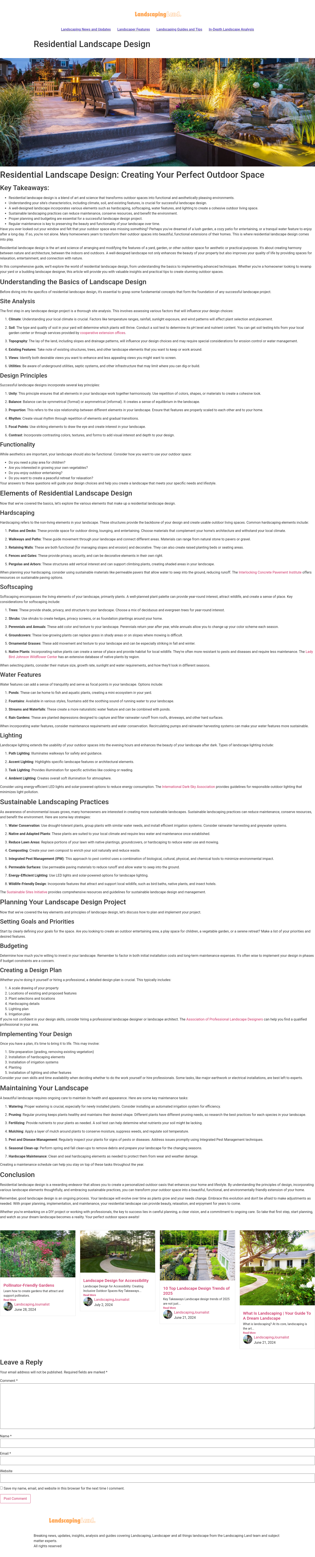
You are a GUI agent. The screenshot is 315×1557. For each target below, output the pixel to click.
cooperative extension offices (102, 333)
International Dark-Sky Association (188, 787)
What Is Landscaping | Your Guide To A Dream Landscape (277, 1316)
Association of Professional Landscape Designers (224, 1019)
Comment (9, 1381)
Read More (9, 1299)
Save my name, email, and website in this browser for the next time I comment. (64, 1488)
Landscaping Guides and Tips (179, 29)
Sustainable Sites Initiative (27, 892)
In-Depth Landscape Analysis (231, 29)
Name (6, 1436)
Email (5, 1453)
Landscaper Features (133, 29)
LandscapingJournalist (32, 1304)
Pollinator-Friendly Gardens (28, 1285)
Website (6, 1471)
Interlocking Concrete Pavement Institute (270, 572)
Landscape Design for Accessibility (116, 1280)
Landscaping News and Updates (86, 29)
